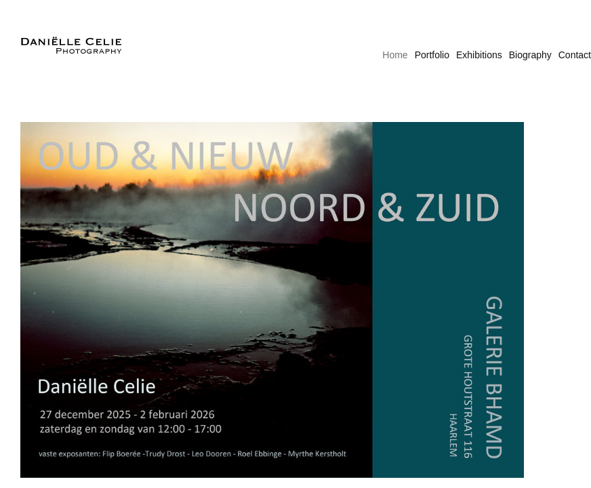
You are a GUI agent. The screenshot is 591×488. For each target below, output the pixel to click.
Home (394, 54)
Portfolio (432, 54)
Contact (574, 54)
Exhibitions (479, 54)
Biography (530, 54)
